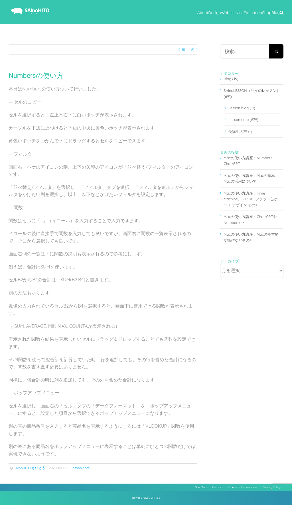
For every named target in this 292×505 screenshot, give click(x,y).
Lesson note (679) (243, 119)
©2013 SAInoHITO (146, 498)
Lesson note (80, 468)
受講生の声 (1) (240, 131)
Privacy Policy (271, 487)
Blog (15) (231, 78)
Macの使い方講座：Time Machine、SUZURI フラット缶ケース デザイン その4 (251, 199)
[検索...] (244, 51)
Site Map (201, 487)
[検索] (276, 51)
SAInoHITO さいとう (29, 468)
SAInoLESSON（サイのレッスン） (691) (252, 93)
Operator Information (242, 487)
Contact (217, 487)
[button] (281, 12)
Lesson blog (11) (241, 108)
